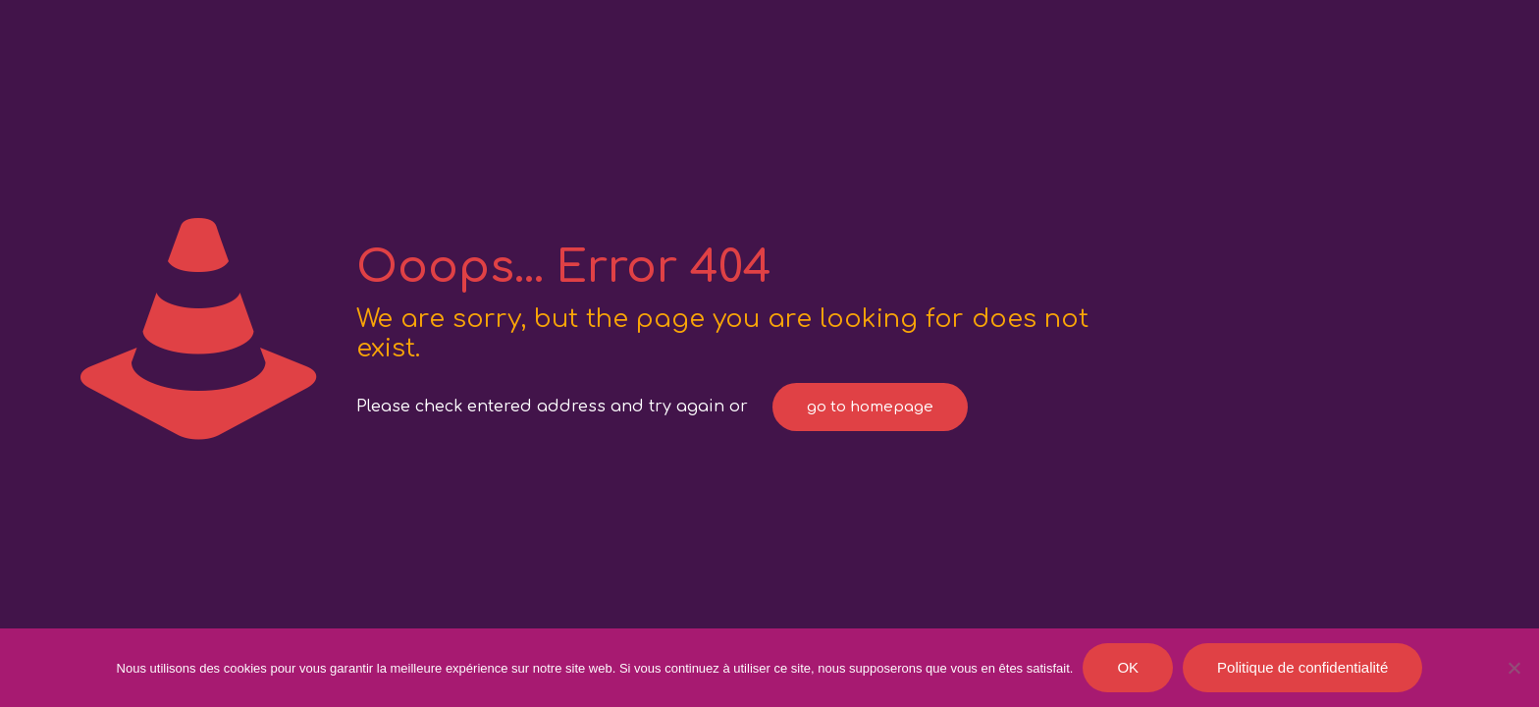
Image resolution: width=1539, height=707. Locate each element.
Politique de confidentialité (1302, 667)
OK (1128, 667)
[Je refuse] (1514, 668)
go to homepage (870, 407)
